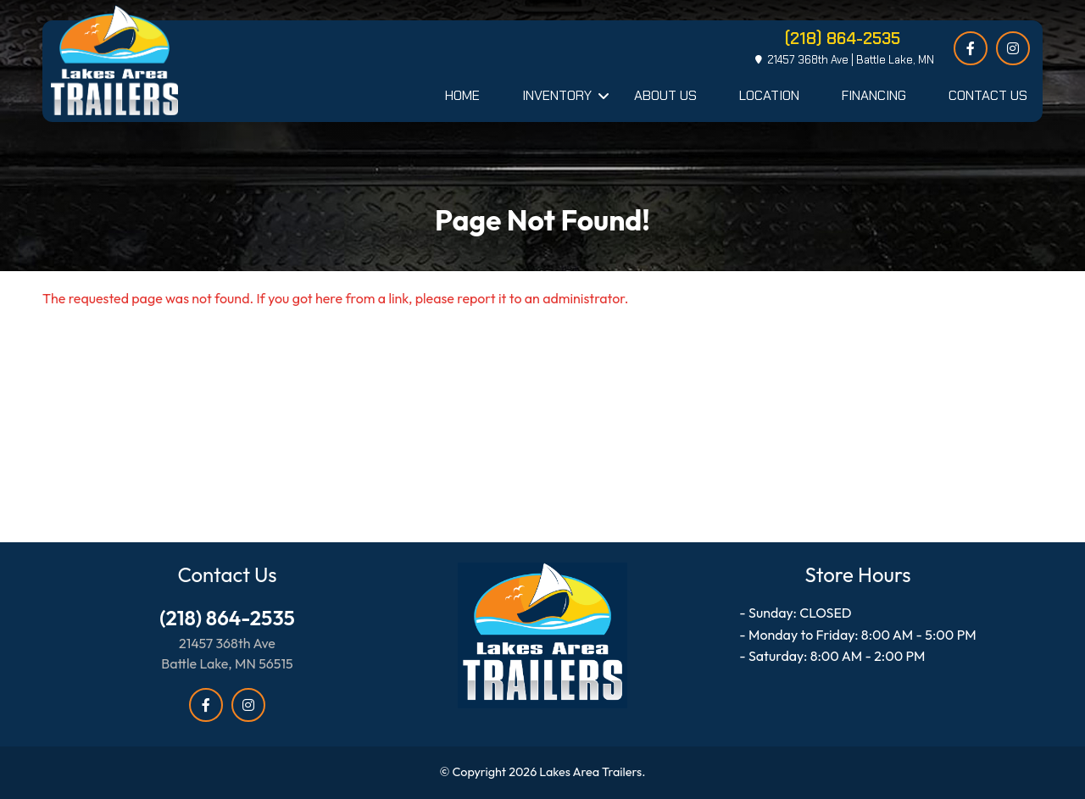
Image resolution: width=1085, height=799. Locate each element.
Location (769, 95)
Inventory (557, 95)
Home (462, 95)
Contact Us (988, 95)
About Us (665, 95)
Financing (874, 95)
